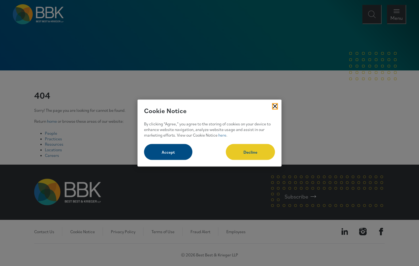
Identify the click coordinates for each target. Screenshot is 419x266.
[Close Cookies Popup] (275, 106)
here (222, 134)
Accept (168, 152)
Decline (250, 152)
